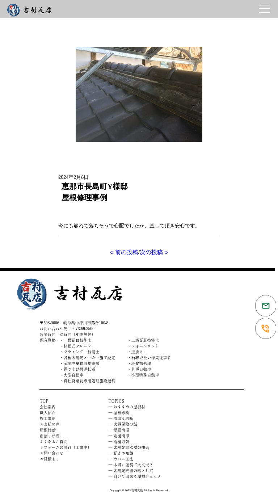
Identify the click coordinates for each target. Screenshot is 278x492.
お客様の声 (49, 424)
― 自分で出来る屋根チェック (135, 476)
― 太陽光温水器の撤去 (129, 447)
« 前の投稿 (124, 252)
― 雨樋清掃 (119, 435)
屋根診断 (47, 430)
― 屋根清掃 (119, 430)
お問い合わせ (51, 453)
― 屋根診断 (119, 412)
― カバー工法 (121, 459)
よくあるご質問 (53, 441)
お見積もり (49, 459)
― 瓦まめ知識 (121, 453)
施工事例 (47, 418)
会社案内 (47, 406)
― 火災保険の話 (123, 424)
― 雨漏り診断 (121, 418)
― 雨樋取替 (119, 441)
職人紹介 (47, 412)
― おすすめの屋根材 (127, 406)
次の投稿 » (154, 252)
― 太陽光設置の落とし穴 (131, 470)
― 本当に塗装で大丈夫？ (131, 464)
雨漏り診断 (49, 435)
